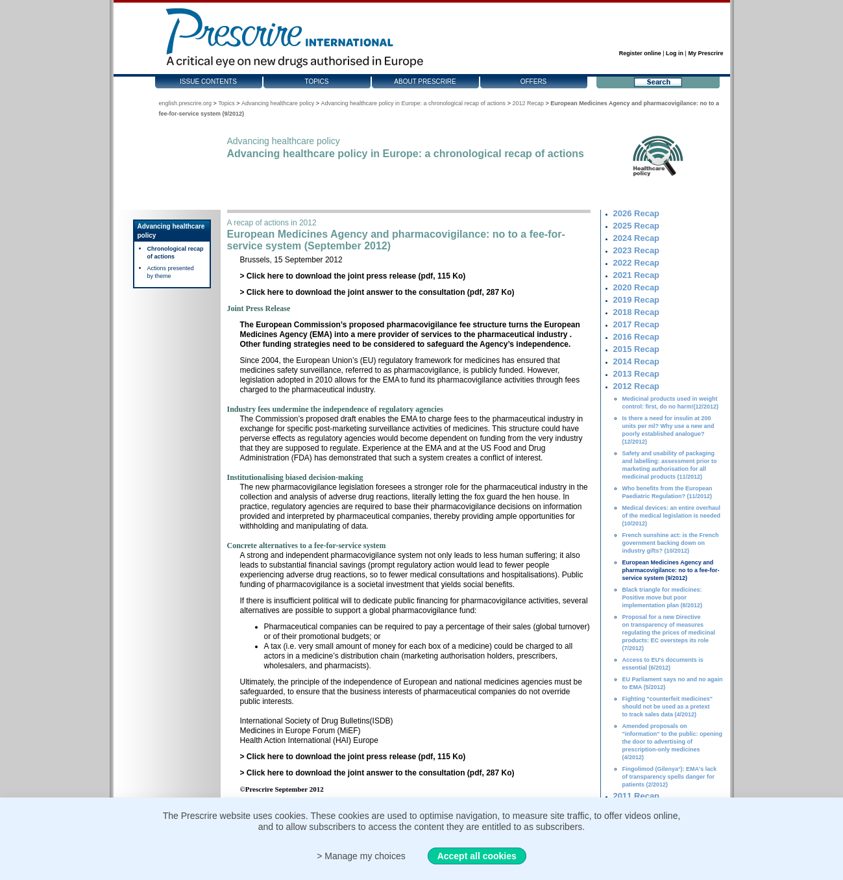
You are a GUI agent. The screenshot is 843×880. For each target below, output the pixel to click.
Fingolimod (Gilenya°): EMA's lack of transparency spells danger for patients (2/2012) (669, 777)
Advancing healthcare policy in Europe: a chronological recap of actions (413, 103)
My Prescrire (705, 53)
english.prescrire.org (185, 103)
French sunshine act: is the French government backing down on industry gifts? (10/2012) (670, 543)
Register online (640, 53)
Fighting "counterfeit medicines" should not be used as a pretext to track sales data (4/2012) (667, 707)
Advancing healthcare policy (277, 103)
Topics (316, 81)
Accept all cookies (477, 856)
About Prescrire (425, 81)
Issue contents (208, 81)
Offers (533, 81)
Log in (674, 53)
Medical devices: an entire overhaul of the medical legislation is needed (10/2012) (671, 516)
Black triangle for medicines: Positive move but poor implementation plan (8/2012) (662, 597)
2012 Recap (528, 103)
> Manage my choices (361, 856)
